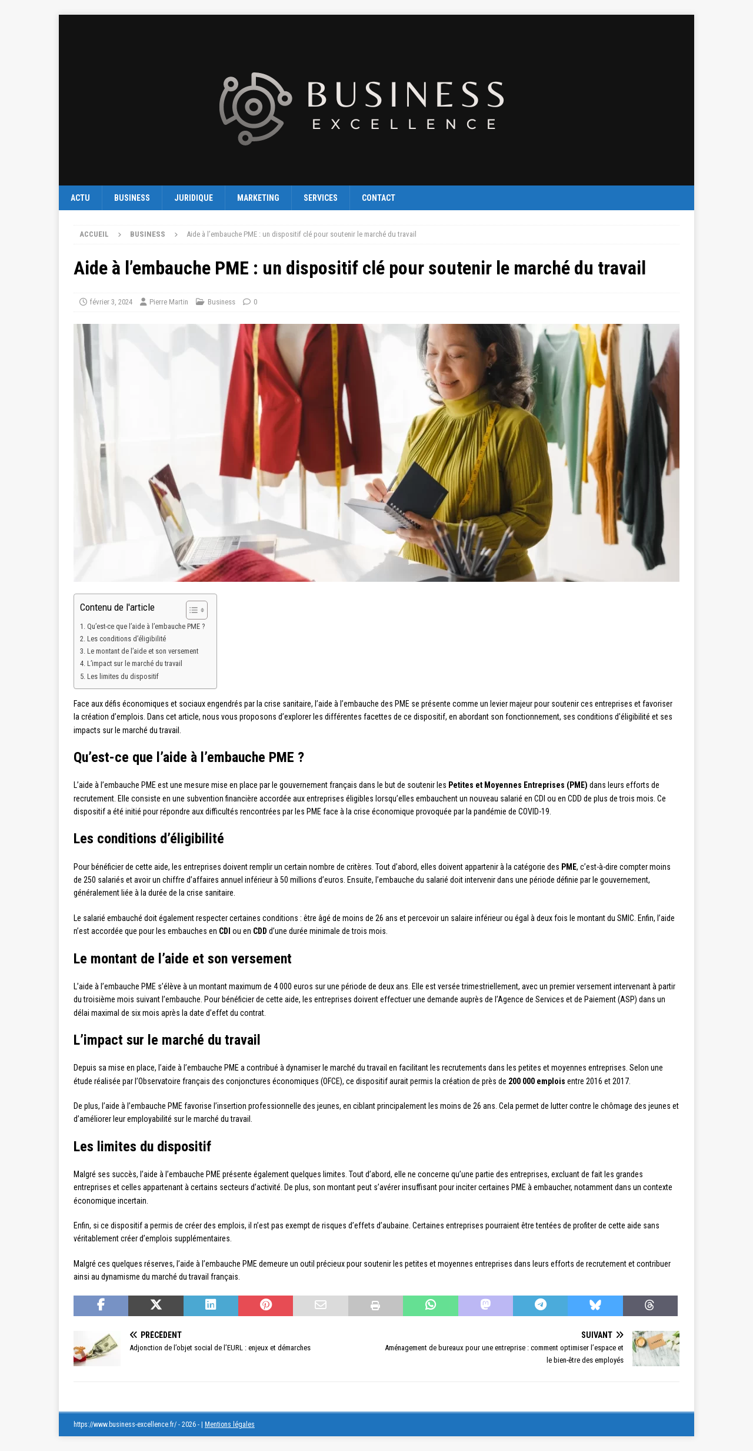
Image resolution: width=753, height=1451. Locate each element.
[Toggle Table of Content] (191, 610)
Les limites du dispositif (123, 676)
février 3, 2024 (111, 301)
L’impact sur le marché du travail (134, 663)
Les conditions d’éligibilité (126, 638)
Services (321, 198)
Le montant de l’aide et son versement (142, 651)
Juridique (193, 198)
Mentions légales (230, 1424)
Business (132, 198)
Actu (80, 198)
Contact (378, 198)
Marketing (258, 198)
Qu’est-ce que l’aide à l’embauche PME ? (146, 626)
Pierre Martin (168, 301)
